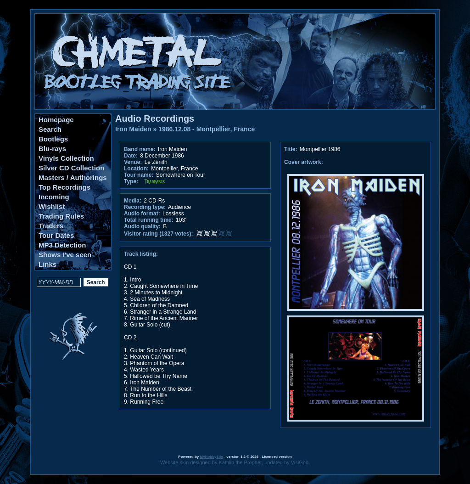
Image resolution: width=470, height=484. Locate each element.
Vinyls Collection (66, 158)
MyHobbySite (211, 457)
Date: (131, 155)
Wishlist (52, 206)
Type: (131, 181)
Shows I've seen (65, 255)
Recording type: (145, 207)
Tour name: (138, 175)
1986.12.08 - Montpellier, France (206, 129)
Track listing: (141, 254)
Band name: (140, 149)
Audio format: (142, 213)
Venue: (133, 162)
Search (50, 129)
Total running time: (148, 220)
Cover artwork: (303, 162)
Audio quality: (142, 226)
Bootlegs (53, 139)
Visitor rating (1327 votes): (158, 234)
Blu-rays (52, 148)
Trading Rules (61, 216)
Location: (136, 168)
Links (47, 264)
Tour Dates (56, 235)
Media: (132, 200)
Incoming (54, 197)
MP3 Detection (62, 245)
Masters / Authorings (73, 177)
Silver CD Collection (71, 168)
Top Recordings (64, 187)
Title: (291, 149)
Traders (51, 226)
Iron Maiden (133, 129)
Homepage (56, 120)
